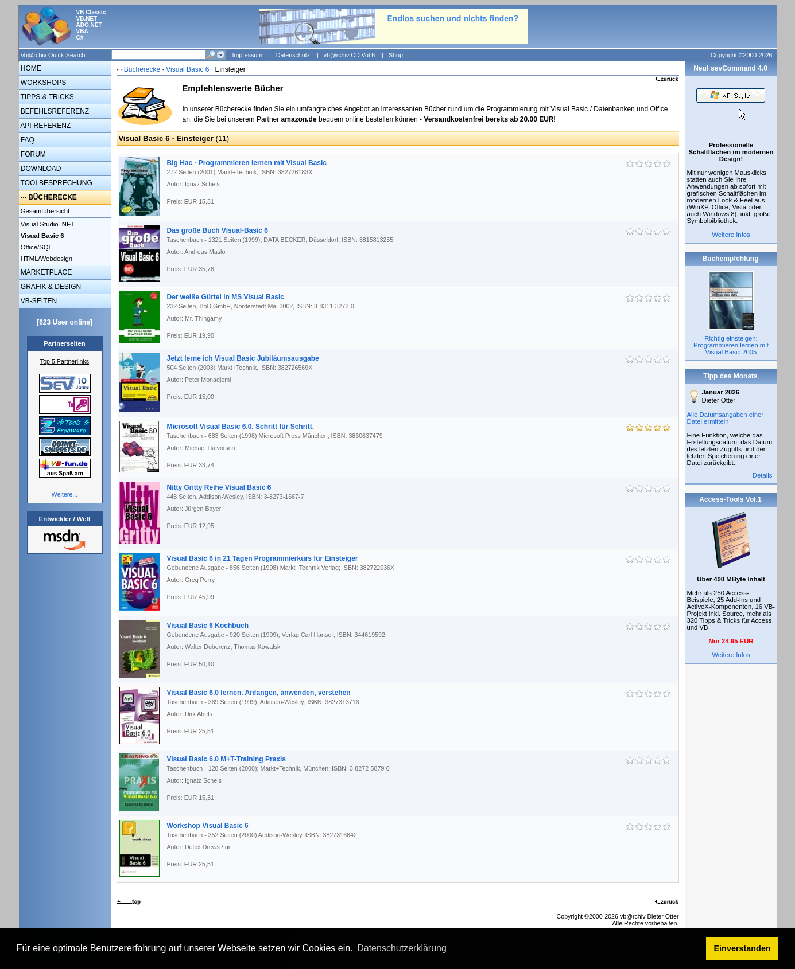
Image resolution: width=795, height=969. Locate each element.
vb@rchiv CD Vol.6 (349, 55)
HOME (30, 68)
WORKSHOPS (43, 83)
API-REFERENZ (45, 126)
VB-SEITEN (38, 301)
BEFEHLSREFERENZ (54, 111)
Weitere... (64, 494)
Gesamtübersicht (44, 211)
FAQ (26, 140)
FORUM (32, 154)
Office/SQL (35, 247)
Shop (396, 55)
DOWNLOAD (40, 169)
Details (763, 475)
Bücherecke (142, 69)
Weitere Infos (731, 234)
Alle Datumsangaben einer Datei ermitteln (725, 418)
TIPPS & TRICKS (46, 97)
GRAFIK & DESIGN (50, 287)
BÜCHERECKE (52, 197)
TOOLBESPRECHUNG (55, 183)
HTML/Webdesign (46, 258)
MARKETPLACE (45, 272)
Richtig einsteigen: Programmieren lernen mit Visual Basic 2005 (731, 345)
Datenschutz (293, 55)
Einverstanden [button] (742, 948)
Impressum (247, 55)
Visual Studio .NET (47, 224)
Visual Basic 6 (188, 69)
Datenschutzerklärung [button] (402, 948)
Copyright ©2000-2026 (741, 55)
